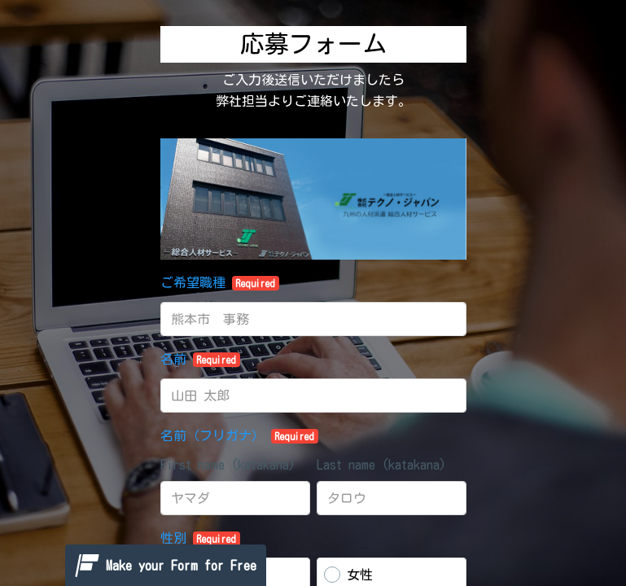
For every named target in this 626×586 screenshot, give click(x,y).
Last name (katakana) (381, 464)
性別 (200, 538)
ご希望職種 (220, 283)
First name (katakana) (227, 464)
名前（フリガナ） (239, 436)
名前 (200, 359)
